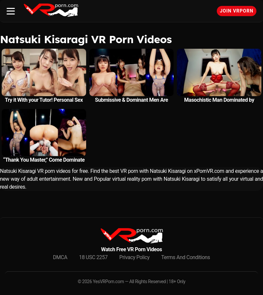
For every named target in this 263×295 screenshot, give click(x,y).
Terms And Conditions (185, 257)
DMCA (60, 257)
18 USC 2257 (93, 257)
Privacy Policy (134, 257)
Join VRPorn (236, 10)
